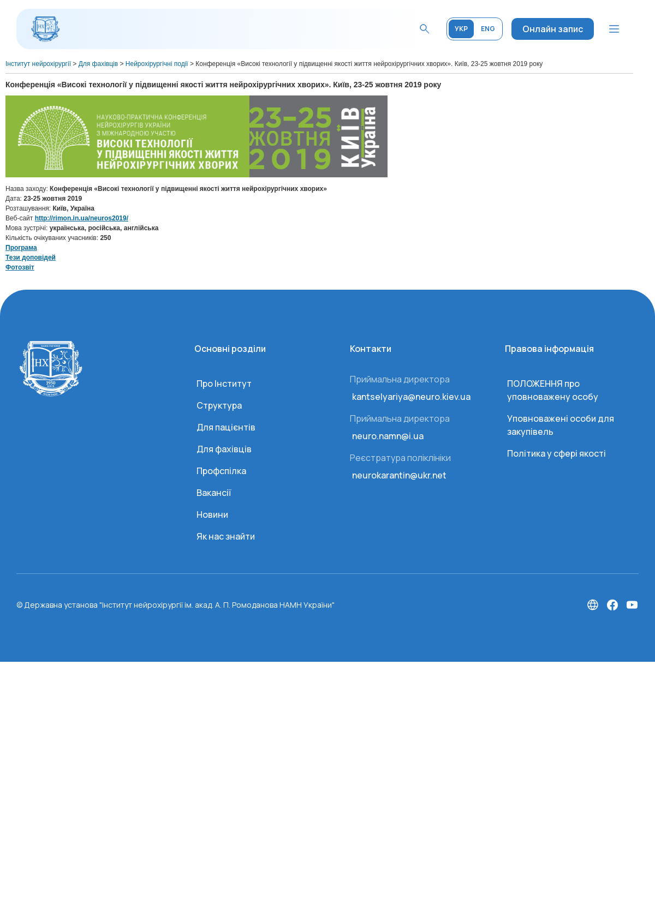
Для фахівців (224, 449)
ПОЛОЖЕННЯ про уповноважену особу (552, 390)
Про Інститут (224, 384)
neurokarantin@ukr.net (399, 475)
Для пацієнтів (225, 427)
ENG (488, 28)
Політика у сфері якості (556, 453)
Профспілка (221, 471)
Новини (212, 514)
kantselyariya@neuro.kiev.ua (411, 397)
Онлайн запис (552, 29)
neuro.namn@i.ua (388, 436)
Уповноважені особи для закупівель (560, 425)
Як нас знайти (225, 536)
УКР (461, 28)
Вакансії (213, 493)
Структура (219, 405)
